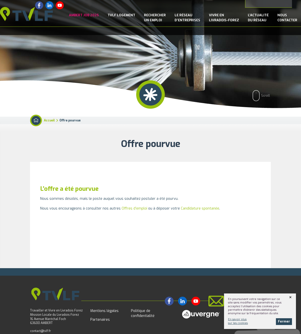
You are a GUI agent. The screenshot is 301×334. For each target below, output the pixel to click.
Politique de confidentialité (143, 313)
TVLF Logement (121, 15)
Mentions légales (104, 310)
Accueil (49, 120)
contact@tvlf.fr (40, 331)
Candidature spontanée (200, 208)
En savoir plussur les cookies (238, 321)
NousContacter (287, 17)
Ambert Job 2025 (84, 15)
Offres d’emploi (134, 208)
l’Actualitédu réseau (258, 17)
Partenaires (100, 319)
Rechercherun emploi (155, 17)
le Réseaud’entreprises (187, 17)
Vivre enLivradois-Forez (224, 17)
